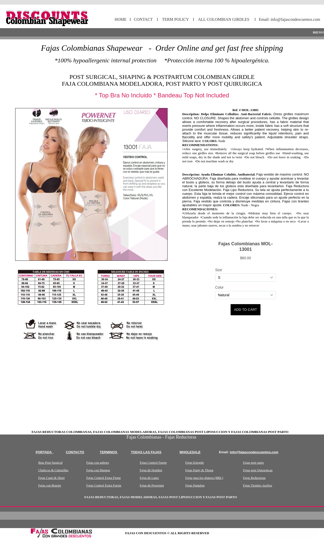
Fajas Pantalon (195, 485)
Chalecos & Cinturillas (53, 470)
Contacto (75, 452)
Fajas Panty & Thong (199, 470)
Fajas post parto (253, 462)
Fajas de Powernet (152, 485)
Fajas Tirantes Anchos (257, 485)
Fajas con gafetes (97, 462)
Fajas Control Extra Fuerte (103, 485)
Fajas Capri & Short (51, 478)
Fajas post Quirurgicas (258, 470)
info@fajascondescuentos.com (254, 452)
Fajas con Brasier (49, 485)
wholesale (189, 452)
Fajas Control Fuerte (153, 462)
